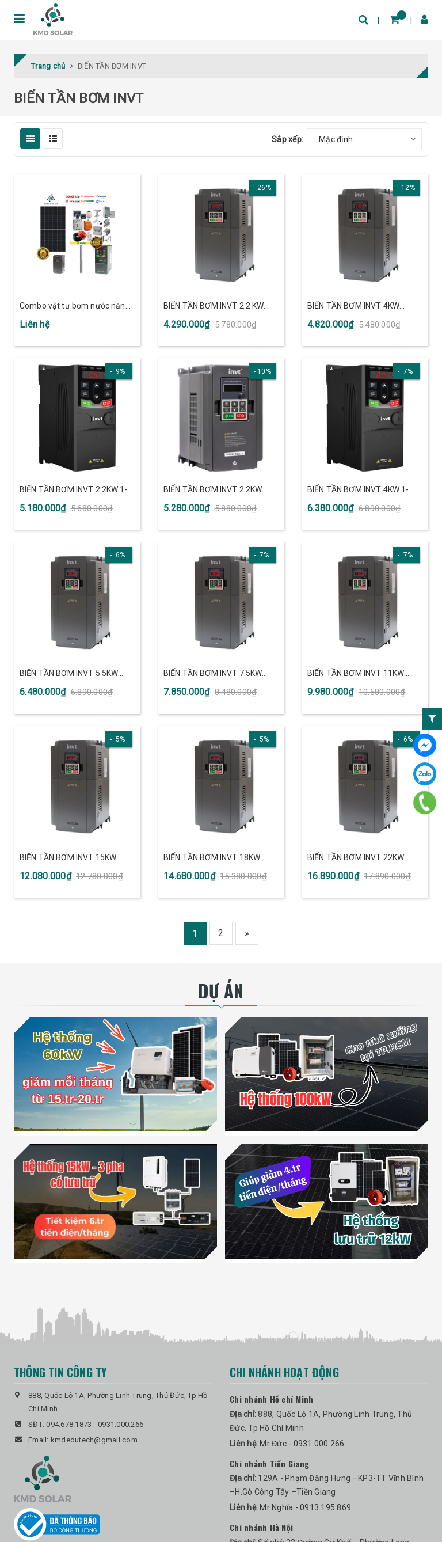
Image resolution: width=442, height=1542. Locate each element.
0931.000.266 (120, 1424)
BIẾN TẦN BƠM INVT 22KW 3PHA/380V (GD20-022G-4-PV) (364, 858)
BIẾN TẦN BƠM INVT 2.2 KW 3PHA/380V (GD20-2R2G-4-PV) (214, 306)
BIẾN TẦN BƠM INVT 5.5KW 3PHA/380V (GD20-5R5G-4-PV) (70, 674)
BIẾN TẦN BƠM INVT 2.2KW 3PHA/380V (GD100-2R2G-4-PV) (216, 490)
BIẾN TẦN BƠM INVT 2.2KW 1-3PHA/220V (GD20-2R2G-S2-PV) (74, 490)
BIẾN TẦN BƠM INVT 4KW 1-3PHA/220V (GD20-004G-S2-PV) (360, 490)
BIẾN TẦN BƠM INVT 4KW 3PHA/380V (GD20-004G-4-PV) (364, 306)
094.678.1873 (69, 1424)
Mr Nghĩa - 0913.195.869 (305, 1507)
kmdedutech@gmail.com (94, 1439)
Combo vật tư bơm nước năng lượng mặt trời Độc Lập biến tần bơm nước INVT (77, 306)
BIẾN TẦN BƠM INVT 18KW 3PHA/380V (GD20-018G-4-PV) (221, 858)
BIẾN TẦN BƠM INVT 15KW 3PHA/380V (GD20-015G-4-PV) (77, 858)
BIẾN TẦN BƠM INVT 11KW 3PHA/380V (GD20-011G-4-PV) (364, 674)
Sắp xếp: (287, 139)
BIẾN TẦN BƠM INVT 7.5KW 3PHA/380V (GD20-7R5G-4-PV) (214, 674)
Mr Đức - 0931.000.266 (302, 1443)
